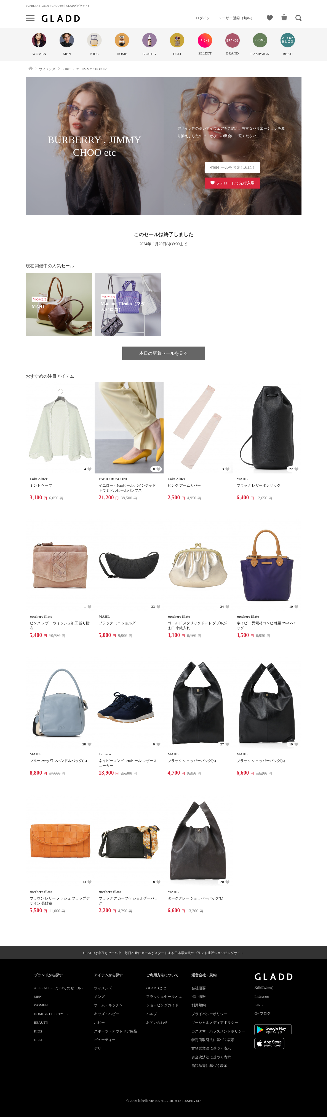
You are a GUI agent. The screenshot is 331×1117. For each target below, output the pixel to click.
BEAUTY (41, 1022)
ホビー (99, 1022)
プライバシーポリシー (209, 1014)
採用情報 (198, 997)
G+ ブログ (262, 1013)
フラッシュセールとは (164, 997)
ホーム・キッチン (108, 1005)
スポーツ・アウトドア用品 (115, 1031)
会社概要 (198, 988)
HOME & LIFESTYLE (51, 1014)
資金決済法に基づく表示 (211, 1057)
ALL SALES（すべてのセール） (59, 988)
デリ (97, 1048)
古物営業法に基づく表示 (211, 1048)
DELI (38, 1040)
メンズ (99, 997)
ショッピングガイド (162, 1005)
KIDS (38, 1031)
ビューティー (105, 1040)
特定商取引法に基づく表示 (212, 1040)
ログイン (203, 18)
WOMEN (41, 1005)
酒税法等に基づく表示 (209, 1066)
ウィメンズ (103, 988)
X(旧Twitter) (263, 987)
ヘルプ (151, 1014)
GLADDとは (156, 988)
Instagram (261, 996)
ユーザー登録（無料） (236, 18)
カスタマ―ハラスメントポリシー (218, 1031)
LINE (258, 1005)
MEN (38, 997)
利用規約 (198, 1005)
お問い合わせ (157, 1022)
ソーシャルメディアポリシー (214, 1022)
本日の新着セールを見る (163, 353)
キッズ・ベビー (106, 1014)
